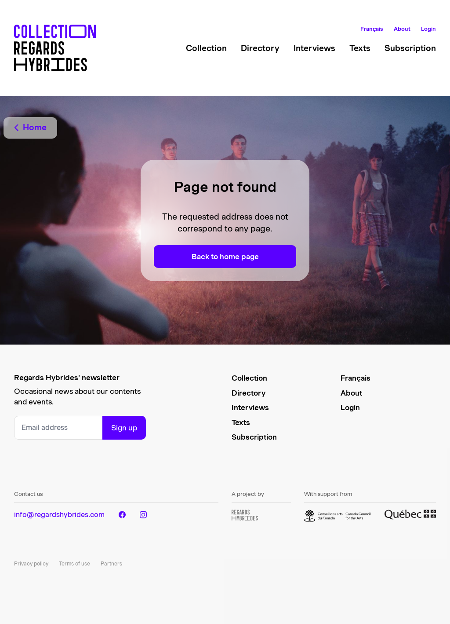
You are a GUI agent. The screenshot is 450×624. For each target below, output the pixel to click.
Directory (260, 48)
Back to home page (225, 256)
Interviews (314, 48)
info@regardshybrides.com (59, 514)
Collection (206, 48)
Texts (359, 48)
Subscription (410, 48)
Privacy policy (31, 563)
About (402, 29)
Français (371, 29)
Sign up (124, 427)
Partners (111, 563)
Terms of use (74, 563)
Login (428, 29)
